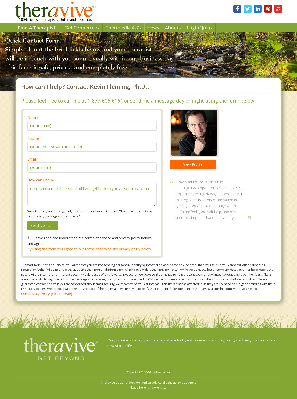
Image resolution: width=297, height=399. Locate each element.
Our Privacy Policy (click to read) (46, 293)
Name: (33, 117)
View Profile (193, 164)
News (153, 28)
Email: (32, 159)
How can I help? (41, 180)
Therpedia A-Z (123, 28)
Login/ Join (200, 28)
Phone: (33, 138)
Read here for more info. (148, 387)
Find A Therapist (38, 28)
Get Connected (82, 28)
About (173, 28)
